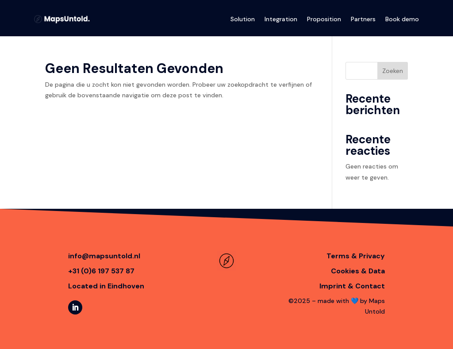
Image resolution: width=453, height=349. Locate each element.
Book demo (402, 19)
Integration (281, 19)
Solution (242, 19)
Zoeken (392, 71)
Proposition (324, 19)
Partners (363, 19)
